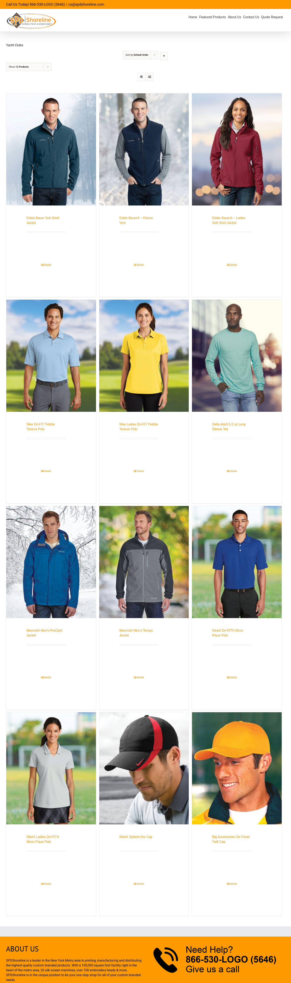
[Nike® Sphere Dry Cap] (144, 768)
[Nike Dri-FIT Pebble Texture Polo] (51, 356)
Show (19, 66)
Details (47, 264)
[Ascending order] (164, 56)
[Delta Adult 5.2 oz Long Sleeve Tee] (237, 356)
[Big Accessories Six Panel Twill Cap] (237, 768)
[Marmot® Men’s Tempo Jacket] (144, 562)
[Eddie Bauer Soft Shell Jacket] (51, 149)
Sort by (137, 55)
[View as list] (149, 77)
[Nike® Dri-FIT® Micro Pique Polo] (237, 562)
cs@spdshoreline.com (86, 4)
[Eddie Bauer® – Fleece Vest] (144, 149)
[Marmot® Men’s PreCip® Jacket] (51, 562)
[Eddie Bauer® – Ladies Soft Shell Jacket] (237, 149)
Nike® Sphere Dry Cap (135, 837)
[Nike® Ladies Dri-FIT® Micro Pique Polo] (51, 768)
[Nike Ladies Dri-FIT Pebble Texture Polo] (144, 356)
